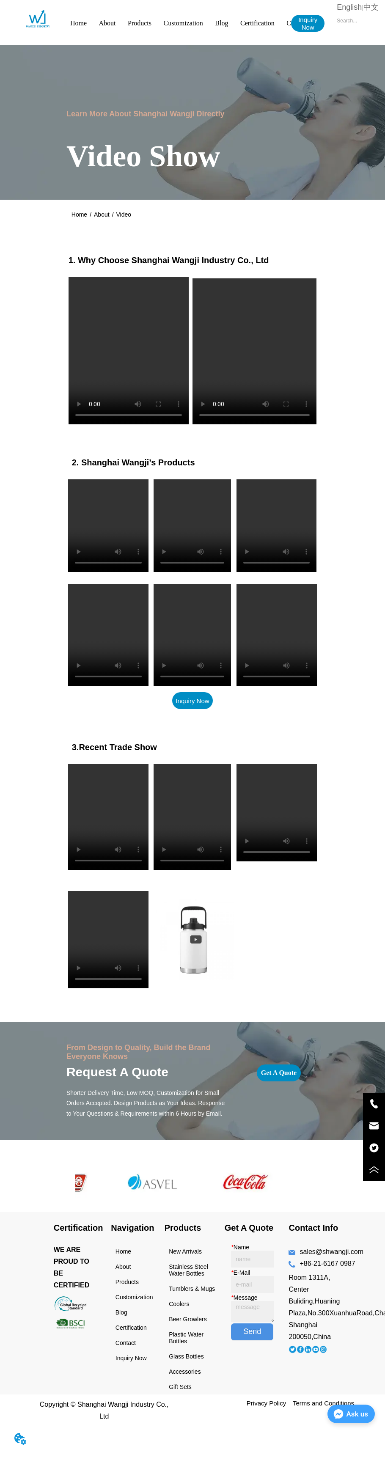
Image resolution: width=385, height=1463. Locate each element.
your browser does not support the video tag (129, 350)
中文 (371, 7)
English (349, 7)
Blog (221, 23)
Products (139, 23)
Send (252, 1331)
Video (124, 214)
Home (78, 23)
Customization (183, 23)
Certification (257, 23)
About (107, 23)
